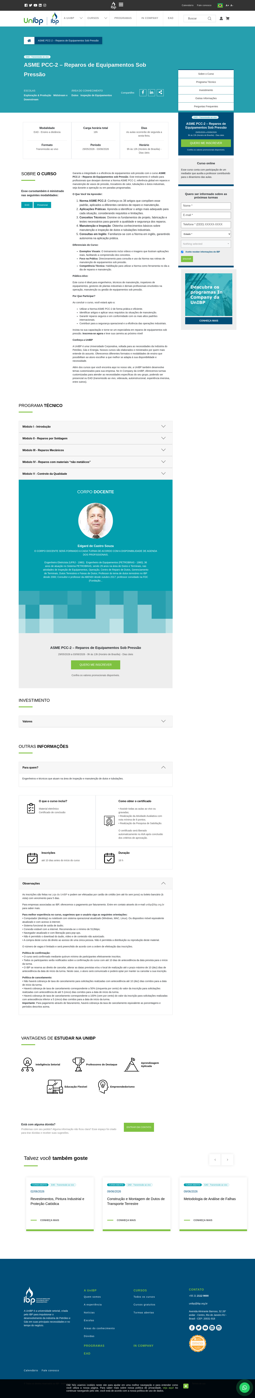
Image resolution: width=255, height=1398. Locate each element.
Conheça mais (208, 320)
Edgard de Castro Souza (96, 546)
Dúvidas (89, 1336)
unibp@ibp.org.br (155, 904)
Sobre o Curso (206, 73)
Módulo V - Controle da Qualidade (45, 473)
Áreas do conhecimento (99, 1328)
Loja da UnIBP (59, 894)
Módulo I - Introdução (37, 426)
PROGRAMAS (123, 18)
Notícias (89, 1312)
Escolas (89, 1320)
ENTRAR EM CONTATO (139, 1127)
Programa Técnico (206, 82)
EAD (171, 18)
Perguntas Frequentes (206, 106)
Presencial (42, 205)
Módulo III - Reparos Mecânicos (43, 450)
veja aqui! (168, 1387)
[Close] (185, 1386)
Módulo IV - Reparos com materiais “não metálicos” (57, 462)
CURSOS (93, 18)
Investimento (206, 90)
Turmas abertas (144, 1312)
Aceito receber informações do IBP (202, 252)
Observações (31, 883)
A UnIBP (69, 18)
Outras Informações (206, 98)
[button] (221, 18)
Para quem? (30, 767)
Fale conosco (204, 5)
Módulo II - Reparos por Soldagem (45, 438)
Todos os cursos (144, 1296)
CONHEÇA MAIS (49, 1220)
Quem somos (92, 1296)
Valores (27, 721)
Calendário (188, 5)
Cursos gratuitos (144, 1304)
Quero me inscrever (96, 664)
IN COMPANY (149, 18)
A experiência (93, 1304)
